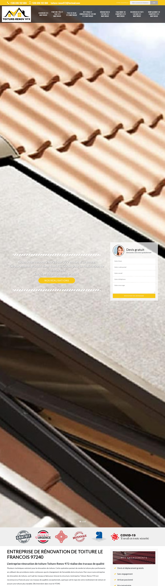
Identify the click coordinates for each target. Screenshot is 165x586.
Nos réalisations (56, 280)
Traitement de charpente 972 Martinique (120, 14)
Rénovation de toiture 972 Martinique (105, 14)
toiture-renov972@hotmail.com (65, 3)
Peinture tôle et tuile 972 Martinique (57, 14)
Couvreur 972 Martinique (43, 14)
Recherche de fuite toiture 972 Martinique (136, 14)
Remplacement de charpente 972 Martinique (154, 14)
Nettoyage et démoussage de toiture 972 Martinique (88, 14)
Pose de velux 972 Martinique (71, 14)
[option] (82, 293)
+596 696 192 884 (17, 3)
